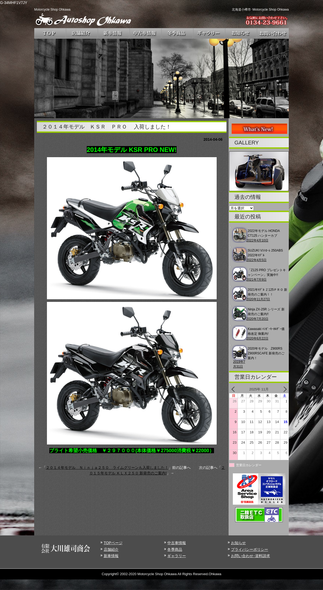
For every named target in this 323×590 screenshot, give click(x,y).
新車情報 (111, 556)
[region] (161, 78)
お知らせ (238, 543)
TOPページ (113, 543)
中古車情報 (176, 543)
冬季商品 (174, 549)
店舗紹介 (111, 549)
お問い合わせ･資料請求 (250, 556)
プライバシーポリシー (249, 549)
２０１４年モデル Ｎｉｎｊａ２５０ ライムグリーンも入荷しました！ (107, 467)
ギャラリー (176, 556)
